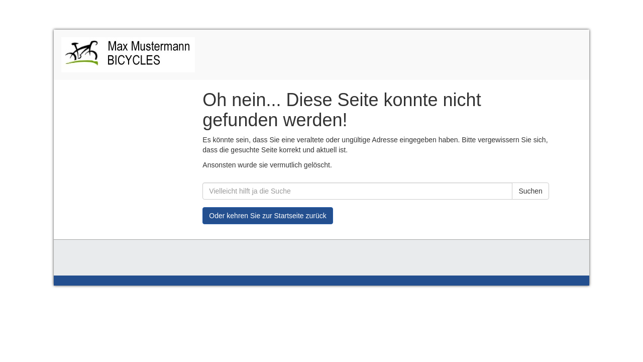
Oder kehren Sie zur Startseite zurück (267, 216)
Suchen (530, 191)
